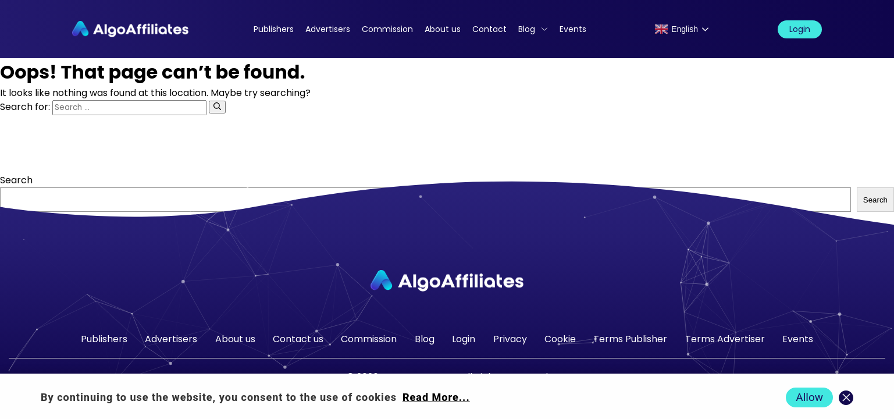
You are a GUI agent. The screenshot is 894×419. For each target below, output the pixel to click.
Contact (489, 29)
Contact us (298, 339)
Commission (387, 29)
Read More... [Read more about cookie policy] (436, 397)
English (676, 29)
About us (443, 29)
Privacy (510, 339)
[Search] (217, 107)
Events (573, 29)
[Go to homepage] (447, 281)
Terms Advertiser (725, 339)
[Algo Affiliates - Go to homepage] (130, 29)
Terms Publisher (630, 339)
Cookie (560, 339)
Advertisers (327, 29)
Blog (526, 29)
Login (799, 29)
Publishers (274, 29)
